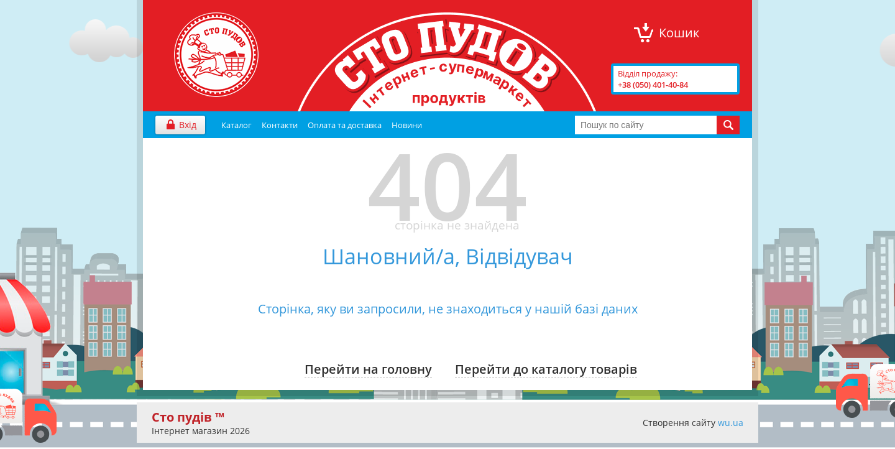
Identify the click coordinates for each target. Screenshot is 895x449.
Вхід (187, 125)
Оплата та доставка (345, 125)
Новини (407, 125)
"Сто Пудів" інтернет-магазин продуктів (216, 54)
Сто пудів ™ (188, 417)
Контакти (280, 125)
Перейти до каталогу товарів (546, 369)
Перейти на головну (368, 369)
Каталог (236, 125)
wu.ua (730, 422)
